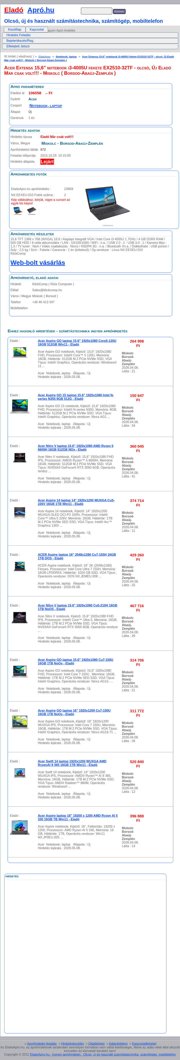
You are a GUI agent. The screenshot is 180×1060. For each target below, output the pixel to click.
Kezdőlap (14, 29)
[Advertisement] (69, 969)
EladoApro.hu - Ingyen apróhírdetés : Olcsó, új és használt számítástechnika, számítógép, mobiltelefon (103, 1054)
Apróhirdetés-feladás (42, 1043)
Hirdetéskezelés (72, 1043)
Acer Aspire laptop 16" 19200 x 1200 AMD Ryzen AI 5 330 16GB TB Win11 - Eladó (78, 817)
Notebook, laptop (66, 56)
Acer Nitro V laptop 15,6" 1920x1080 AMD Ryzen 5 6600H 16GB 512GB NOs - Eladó (75, 447)
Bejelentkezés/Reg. (20, 40)
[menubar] (26, 29)
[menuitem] (15, 29)
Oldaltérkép (96, 1043)
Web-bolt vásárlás (37, 262)
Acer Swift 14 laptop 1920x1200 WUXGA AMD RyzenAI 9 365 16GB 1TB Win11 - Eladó (72, 763)
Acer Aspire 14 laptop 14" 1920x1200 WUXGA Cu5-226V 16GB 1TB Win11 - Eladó (76, 502)
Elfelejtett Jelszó (18, 46)
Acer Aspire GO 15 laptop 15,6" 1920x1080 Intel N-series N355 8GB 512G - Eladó (76, 397)
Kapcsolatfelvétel (144, 1043)
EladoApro (45, 56)
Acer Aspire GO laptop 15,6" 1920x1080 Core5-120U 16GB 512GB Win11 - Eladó (77, 342)
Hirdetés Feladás (18, 35)
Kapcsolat (37, 29)
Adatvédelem (118, 1043)
